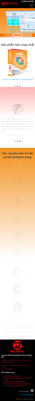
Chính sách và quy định (13, 376)
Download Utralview (27, 394)
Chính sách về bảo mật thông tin (16, 386)
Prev (3, 35)
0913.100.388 (28, 1)
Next (32, 35)
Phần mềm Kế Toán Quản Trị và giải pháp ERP (17, 79)
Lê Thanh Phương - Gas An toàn (17, 135)
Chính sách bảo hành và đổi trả (15, 382)
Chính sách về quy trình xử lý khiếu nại (18, 384)
